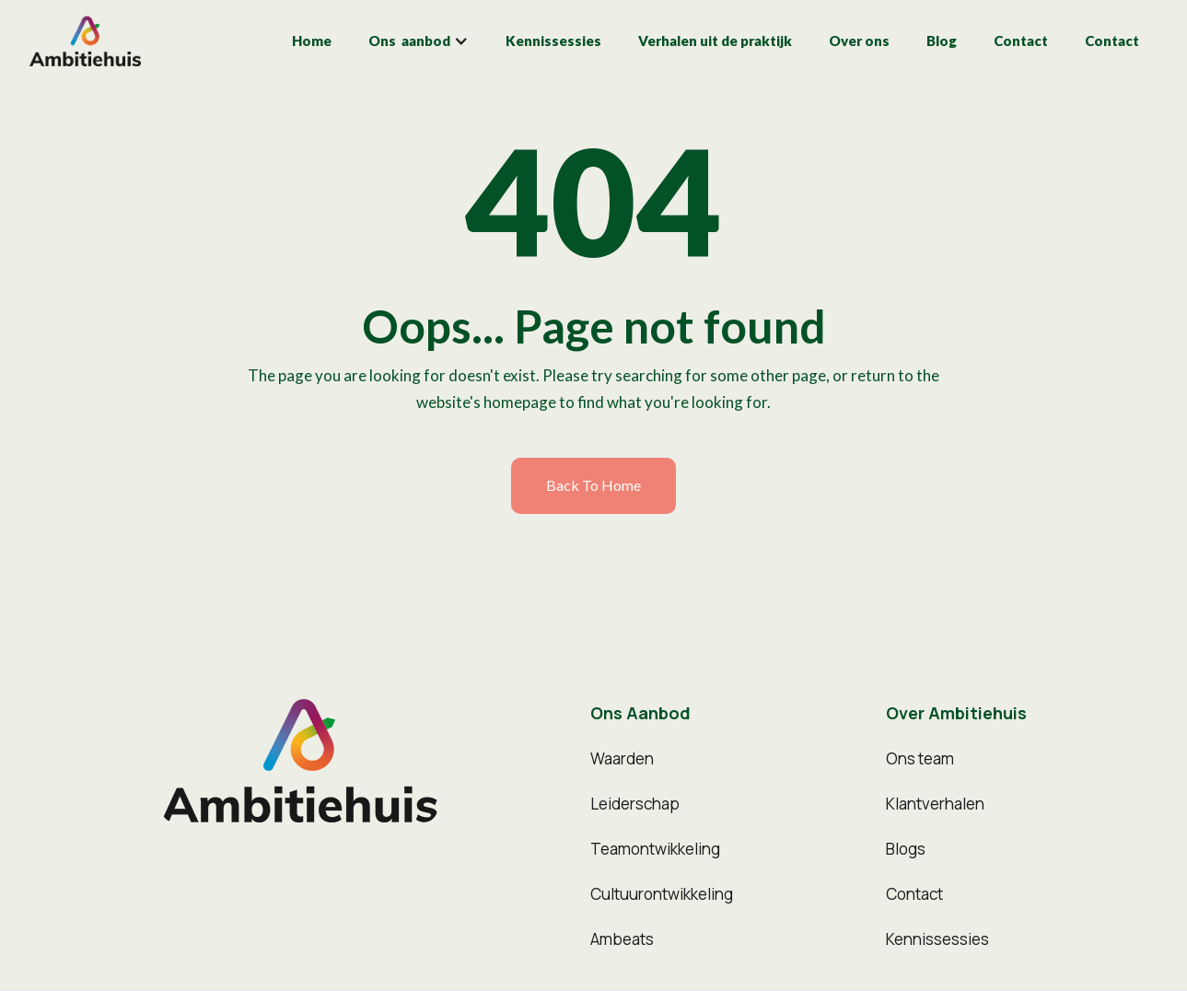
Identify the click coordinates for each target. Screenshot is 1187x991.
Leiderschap (635, 803)
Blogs (905, 848)
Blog (941, 40)
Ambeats (622, 939)
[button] (418, 41)
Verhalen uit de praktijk (715, 40)
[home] (85, 41)
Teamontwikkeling (655, 848)
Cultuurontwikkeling (661, 893)
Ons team (920, 758)
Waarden (622, 758)
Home (312, 40)
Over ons (859, 40)
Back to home (593, 485)
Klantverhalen (935, 803)
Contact (1021, 40)
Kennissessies (553, 40)
